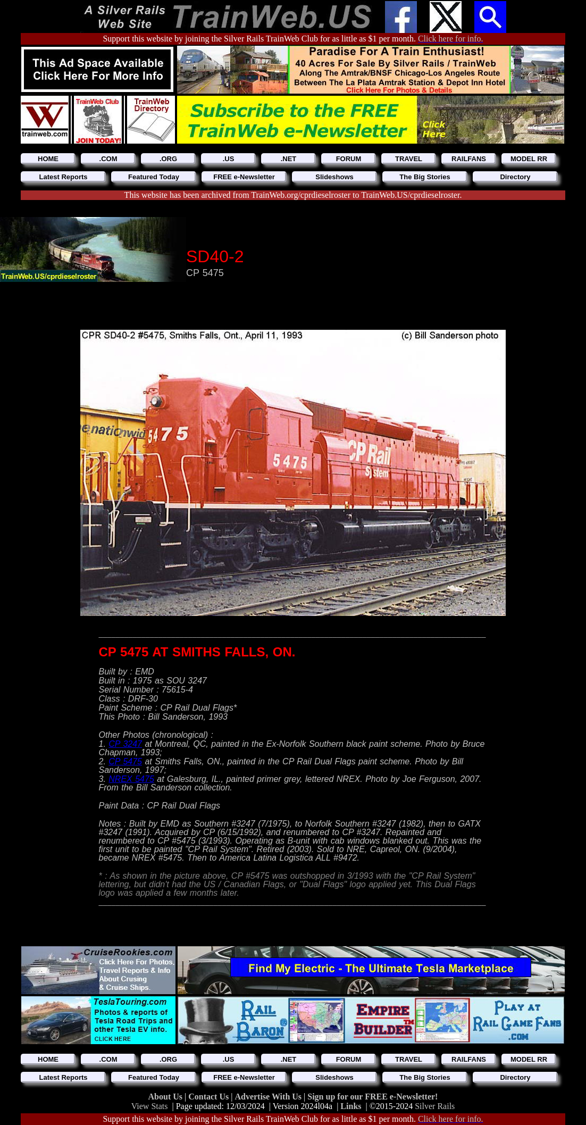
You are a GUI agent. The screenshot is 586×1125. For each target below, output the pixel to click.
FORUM (349, 159)
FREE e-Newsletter (244, 177)
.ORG (168, 159)
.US (229, 159)
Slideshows (334, 177)
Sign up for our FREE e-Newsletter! (372, 1096)
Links (350, 1106)
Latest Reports (63, 177)
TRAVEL (408, 159)
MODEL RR (528, 159)
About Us (166, 1096)
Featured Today (153, 177)
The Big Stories (424, 177)
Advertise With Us (269, 1096)
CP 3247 (125, 743)
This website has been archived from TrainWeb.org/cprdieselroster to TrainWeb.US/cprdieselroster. (293, 194)
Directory (515, 177)
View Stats (149, 1106)
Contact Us (209, 1096)
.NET (289, 159)
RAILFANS (468, 159)
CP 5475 (125, 761)
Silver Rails (435, 1106)
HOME (48, 159)
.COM (108, 159)
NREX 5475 (131, 779)
